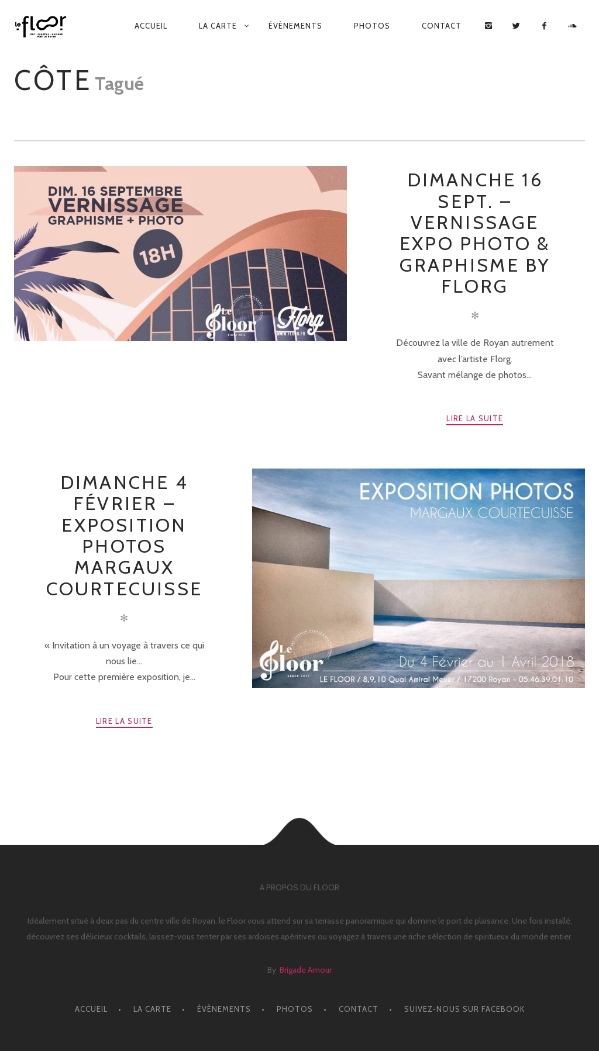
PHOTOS (372, 25)
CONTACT (442, 25)
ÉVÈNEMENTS (295, 25)
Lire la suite (474, 418)
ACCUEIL (151, 25)
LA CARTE (218, 25)
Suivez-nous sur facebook (464, 1009)
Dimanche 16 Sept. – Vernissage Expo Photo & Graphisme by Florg (475, 232)
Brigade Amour (306, 970)
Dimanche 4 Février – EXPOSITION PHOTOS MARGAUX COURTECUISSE (124, 535)
